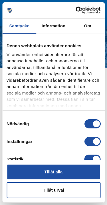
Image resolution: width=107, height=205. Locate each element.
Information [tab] (54, 25)
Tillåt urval (53, 190)
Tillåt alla (54, 171)
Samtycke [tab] (19, 25)
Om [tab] (87, 25)
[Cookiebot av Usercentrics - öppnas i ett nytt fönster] (76, 10)
